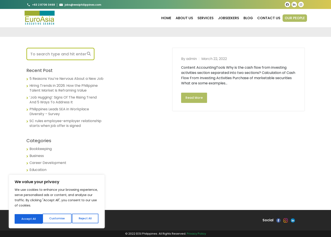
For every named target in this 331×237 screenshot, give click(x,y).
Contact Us (268, 17)
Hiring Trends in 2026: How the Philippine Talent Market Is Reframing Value (63, 88)
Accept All (85, 219)
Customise (28, 219)
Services (205, 17)
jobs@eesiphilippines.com (80, 5)
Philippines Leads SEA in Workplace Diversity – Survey (59, 111)
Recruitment (40, 176)
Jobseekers (228, 17)
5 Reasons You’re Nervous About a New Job (66, 78)
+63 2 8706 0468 (41, 5)
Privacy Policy (196, 234)
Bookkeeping (40, 148)
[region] (57, 202)
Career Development (47, 162)
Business (36, 155)
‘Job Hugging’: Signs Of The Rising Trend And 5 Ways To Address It (63, 100)
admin (191, 58)
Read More (194, 97)
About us (184, 17)
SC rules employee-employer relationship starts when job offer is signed (65, 123)
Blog (248, 17)
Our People (295, 17)
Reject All (57, 219)
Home (166, 17)
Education (37, 169)
